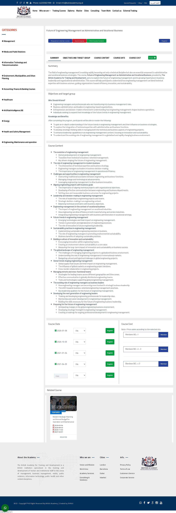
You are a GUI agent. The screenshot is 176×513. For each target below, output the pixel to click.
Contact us (116, 11)
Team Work (106, 11)
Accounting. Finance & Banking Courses (18, 89)
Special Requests (130, 3)
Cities (86, 11)
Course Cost (135, 57)
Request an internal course (60, 40)
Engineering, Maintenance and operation (19, 142)
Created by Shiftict (66, 502)
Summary (54, 57)
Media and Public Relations (13, 52)
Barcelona (104, 468)
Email (152, 57)
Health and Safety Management (16, 132)
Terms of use (125, 468)
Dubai (102, 472)
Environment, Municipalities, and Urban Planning (18, 77)
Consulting (95, 11)
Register (164, 40)
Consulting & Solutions (85, 478)
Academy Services (87, 472)
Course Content (101, 57)
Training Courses (59, 11)
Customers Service (127, 472)
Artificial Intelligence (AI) (12, 110)
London (103, 464)
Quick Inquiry (79, 40)
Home (35, 11)
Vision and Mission (87, 464)
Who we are (44, 11)
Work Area (84, 468)
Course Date (119, 57)
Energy (5, 121)
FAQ (145, 3)
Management (8, 41)
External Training (130, 11)
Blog (140, 3)
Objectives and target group (76, 57)
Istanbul (103, 476)
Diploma (71, 11)
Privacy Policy (125, 464)
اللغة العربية (155, 3)
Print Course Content (96, 40)
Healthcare (7, 100)
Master (79, 11)
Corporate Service (127, 476)
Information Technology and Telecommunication (14, 64)
